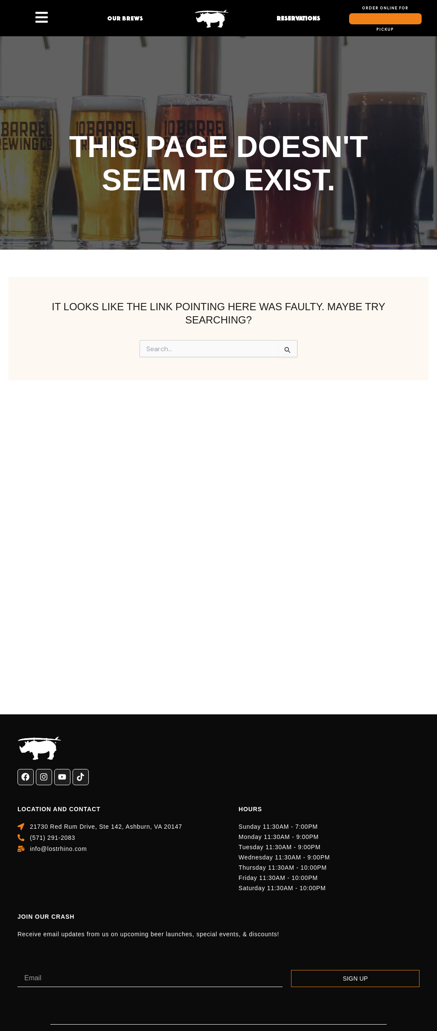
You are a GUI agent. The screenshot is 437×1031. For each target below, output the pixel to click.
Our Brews (125, 18)
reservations (298, 18)
